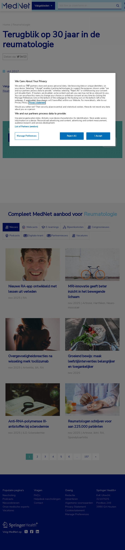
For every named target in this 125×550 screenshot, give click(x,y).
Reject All (72, 135)
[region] (62, 109)
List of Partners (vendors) (26, 126)
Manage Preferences (27, 135)
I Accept (98, 135)
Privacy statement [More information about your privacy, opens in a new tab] (37, 102)
